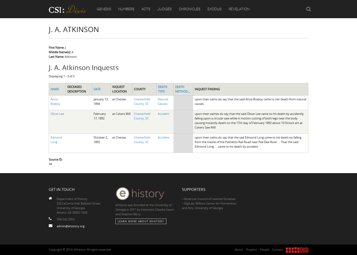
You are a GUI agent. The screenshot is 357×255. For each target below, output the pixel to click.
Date (97, 89)
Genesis (104, 9)
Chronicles (189, 9)
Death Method (183, 89)
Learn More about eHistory (141, 221)
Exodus (214, 9)
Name (55, 89)
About (239, 249)
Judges (164, 9)
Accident (163, 114)
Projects (251, 249)
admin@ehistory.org (70, 226)
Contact (277, 249)
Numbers (126, 9)
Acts (145, 9)
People (264, 249)
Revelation (239, 9)
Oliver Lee (57, 114)
